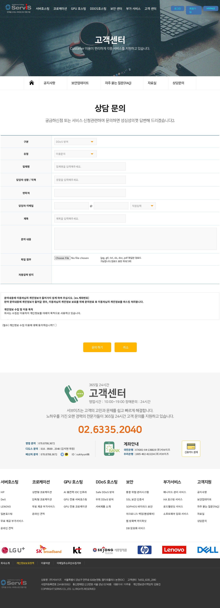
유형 (26, 154)
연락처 (26, 193)
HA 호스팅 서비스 (173, 499)
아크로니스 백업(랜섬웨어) (140, 513)
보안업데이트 (80, 82)
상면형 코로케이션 (42, 492)
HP (2, 492)
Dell (3, 499)
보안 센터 (116, 9)
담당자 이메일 (26, 205)
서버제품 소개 (103, 506)
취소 (125, 347)
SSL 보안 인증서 (135, 499)
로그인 (177, 8)
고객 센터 (150, 9)
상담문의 (178, 82)
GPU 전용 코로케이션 (75, 506)
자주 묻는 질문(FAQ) (118, 82)
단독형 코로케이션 (42, 499)
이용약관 (45, 563)
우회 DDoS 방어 (105, 499)
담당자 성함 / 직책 (26, 179)
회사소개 (5, 563)
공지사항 (49, 82)
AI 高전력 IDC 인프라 (75, 492)
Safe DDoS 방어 (105, 492)
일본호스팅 (7, 513)
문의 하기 (97, 347)
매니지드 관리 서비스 (174, 492)
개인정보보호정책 (25, 563)
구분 (26, 141)
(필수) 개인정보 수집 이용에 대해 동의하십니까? (29, 325)
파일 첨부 (26, 259)
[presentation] (80, 274)
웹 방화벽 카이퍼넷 (136, 521)
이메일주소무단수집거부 (69, 563)
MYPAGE (211, 8)
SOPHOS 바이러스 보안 (139, 506)
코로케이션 (60, 9)
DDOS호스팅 (98, 9)
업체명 (26, 166)
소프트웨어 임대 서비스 (175, 513)
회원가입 (192, 10)
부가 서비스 (133, 9)
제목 (26, 218)
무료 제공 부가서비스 (12, 521)
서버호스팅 (42, 9)
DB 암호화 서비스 (135, 528)
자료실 (152, 82)
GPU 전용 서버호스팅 (75, 499)
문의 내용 (26, 239)
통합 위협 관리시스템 (137, 492)
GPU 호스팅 (78, 9)
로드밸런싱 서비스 (173, 506)
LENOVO (6, 506)
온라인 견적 (7, 528)
